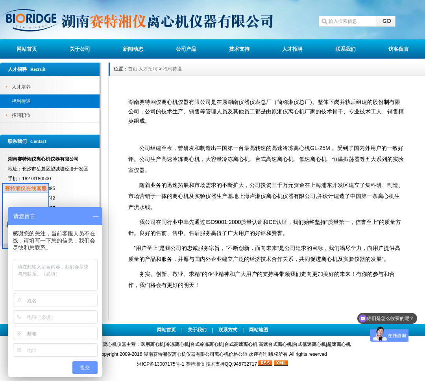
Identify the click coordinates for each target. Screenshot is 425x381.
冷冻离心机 (177, 344)
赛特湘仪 (195, 364)
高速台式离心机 (275, 344)
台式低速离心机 (309, 344)
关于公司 (80, 49)
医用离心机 (152, 344)
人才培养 (21, 87)
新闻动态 (133, 49)
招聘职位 (21, 115)
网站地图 (258, 330)
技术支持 (239, 49)
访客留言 (398, 49)
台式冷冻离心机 (206, 344)
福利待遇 (21, 101)
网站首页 (27, 49)
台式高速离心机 (240, 344)
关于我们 (197, 330)
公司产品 (186, 49)
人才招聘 (292, 49)
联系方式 (227, 330)
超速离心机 (339, 344)
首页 (132, 69)
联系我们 (345, 49)
